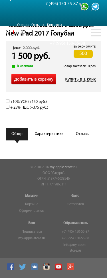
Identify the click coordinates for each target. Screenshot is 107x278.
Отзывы (37, 25)
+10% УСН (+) (26, 102)
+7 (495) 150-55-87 (75, 232)
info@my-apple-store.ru (75, 247)
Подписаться (32, 232)
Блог (31, 223)
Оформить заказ (31, 211)
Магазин (31, 196)
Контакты (54, 25)
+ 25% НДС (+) (27, 107)
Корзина (31, 204)
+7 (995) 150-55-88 (75, 238)
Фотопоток (75, 204)
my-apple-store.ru (63, 167)
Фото (75, 196)
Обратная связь (75, 223)
